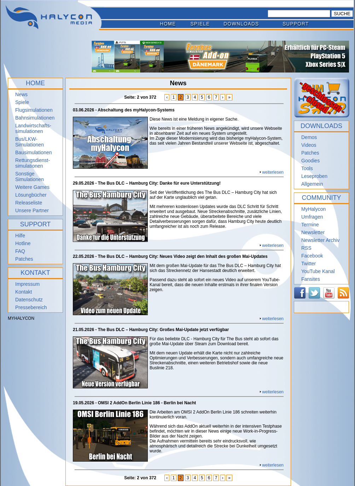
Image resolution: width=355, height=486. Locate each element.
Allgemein (312, 184)
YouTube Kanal (318, 271)
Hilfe (20, 235)
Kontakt (23, 292)
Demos (309, 137)
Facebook (312, 256)
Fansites (310, 279)
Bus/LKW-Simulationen (29, 141)
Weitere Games (32, 187)
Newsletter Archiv (320, 240)
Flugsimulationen (34, 110)
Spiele (22, 102)
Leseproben (314, 176)
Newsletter (313, 232)
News (21, 94)
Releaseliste (28, 203)
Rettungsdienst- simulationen (32, 163)
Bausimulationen (33, 152)
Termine (310, 224)
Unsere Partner (32, 210)
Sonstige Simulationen (29, 176)
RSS (306, 248)
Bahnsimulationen (34, 118)
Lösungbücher (31, 195)
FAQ (20, 251)
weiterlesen (273, 172)
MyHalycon (313, 209)
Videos (308, 145)
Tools (307, 168)
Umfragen (312, 217)
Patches (24, 259)
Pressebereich (31, 307)
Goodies (310, 160)
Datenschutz (29, 299)
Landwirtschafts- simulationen (33, 128)
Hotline (23, 243)
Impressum (27, 284)
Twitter (308, 263)
